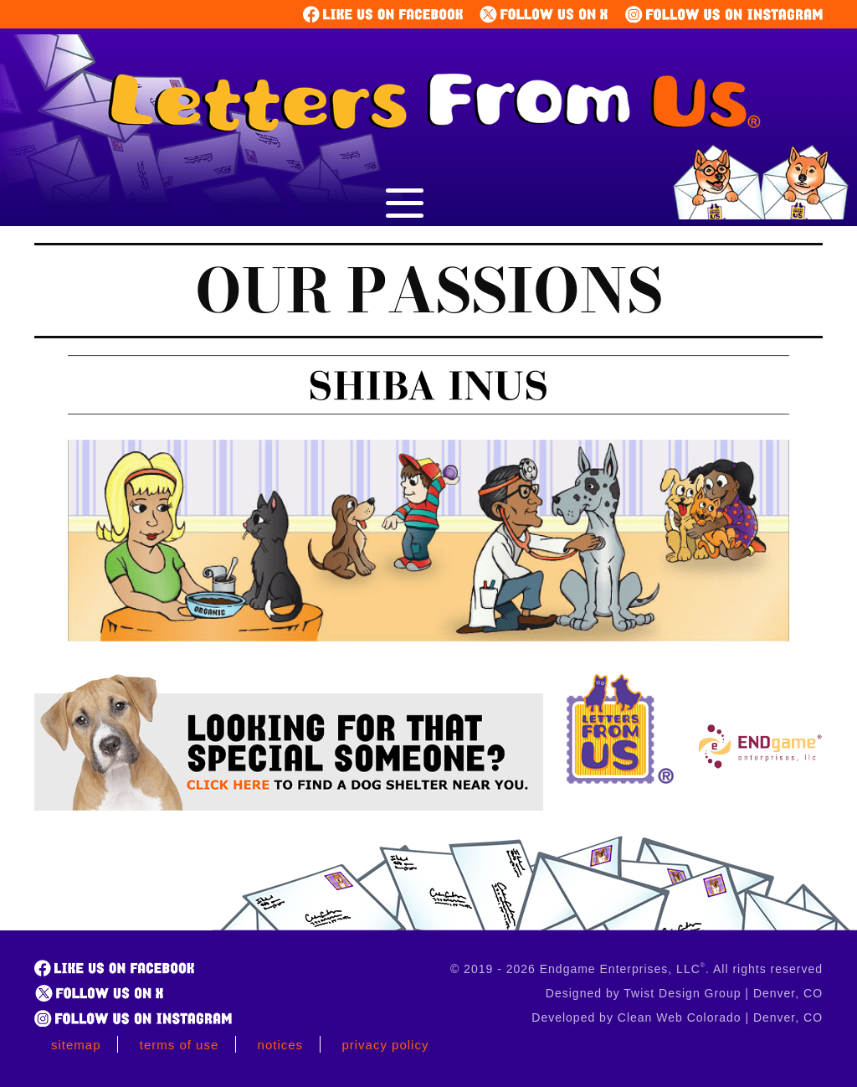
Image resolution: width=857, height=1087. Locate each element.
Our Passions (429, 291)
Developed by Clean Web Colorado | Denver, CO (677, 1017)
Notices (281, 1045)
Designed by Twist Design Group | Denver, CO (684, 993)
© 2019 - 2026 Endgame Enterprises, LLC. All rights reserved (636, 969)
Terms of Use (179, 1045)
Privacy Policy (384, 1045)
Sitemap (76, 1045)
